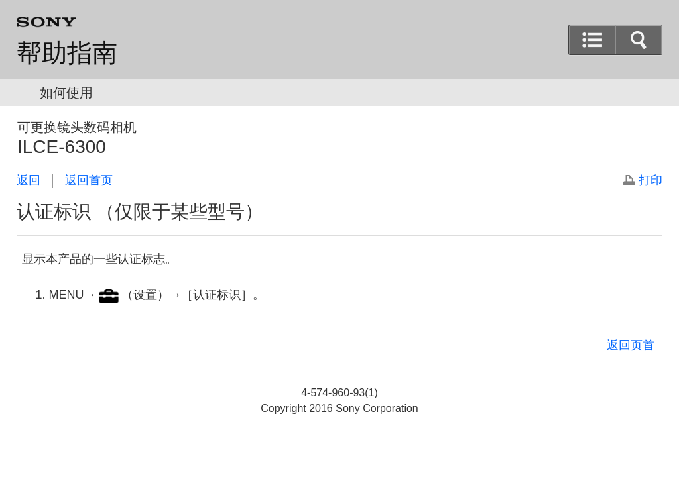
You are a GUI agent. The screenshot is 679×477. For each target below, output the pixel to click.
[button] (638, 39)
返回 (28, 180)
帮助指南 (67, 53)
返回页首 (630, 345)
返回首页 (89, 180)
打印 (650, 180)
